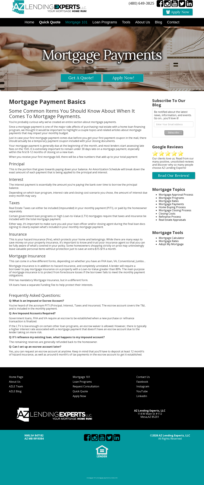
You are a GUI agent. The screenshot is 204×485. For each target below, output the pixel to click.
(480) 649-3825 (141, 3)
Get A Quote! (80, 77)
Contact (173, 22)
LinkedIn (141, 396)
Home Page (16, 377)
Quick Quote (80, 391)
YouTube (142, 391)
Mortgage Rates (169, 201)
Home (29, 22)
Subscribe (173, 132)
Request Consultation (86, 386)
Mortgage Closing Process (175, 210)
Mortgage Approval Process (176, 194)
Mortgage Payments (171, 204)
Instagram (142, 386)
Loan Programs (82, 381)
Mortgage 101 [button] (76, 22)
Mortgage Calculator (171, 238)
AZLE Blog (15, 391)
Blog (158, 22)
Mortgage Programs (171, 198)
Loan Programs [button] (104, 22)
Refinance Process (170, 216)
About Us (14, 381)
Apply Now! (123, 77)
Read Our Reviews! (173, 175)
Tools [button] (126, 22)
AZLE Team (16, 386)
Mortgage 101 (81, 377)
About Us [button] (142, 22)
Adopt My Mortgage (171, 244)
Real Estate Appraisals (172, 220)
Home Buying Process (172, 207)
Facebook (142, 381)
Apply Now (177, 12)
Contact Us (143, 377)
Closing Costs (167, 213)
